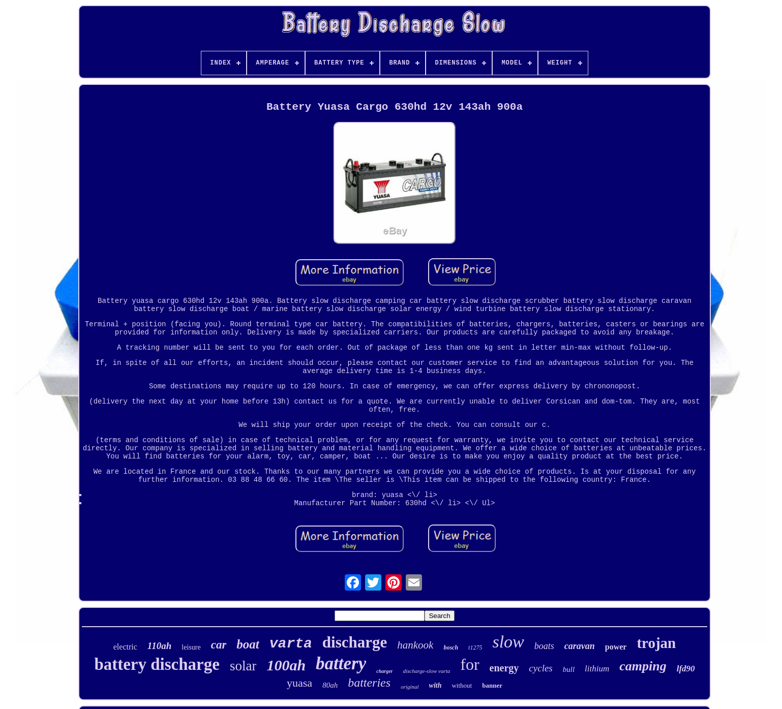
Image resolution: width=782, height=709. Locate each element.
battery (341, 663)
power (616, 646)
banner (492, 685)
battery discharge (157, 664)
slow (508, 641)
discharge (354, 642)
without (462, 685)
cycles (540, 668)
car (219, 644)
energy (504, 667)
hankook (415, 645)
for (469, 664)
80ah (330, 685)
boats (544, 646)
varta (290, 644)
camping (642, 666)
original (409, 687)
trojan (656, 643)
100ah (286, 665)
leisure (191, 647)
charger (384, 671)
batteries (369, 682)
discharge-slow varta (426, 671)
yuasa (299, 682)
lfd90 (686, 668)
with (435, 685)
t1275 (475, 647)
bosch (450, 647)
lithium (597, 668)
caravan (579, 646)
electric (125, 646)
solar (243, 665)
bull (569, 669)
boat (247, 644)
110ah (159, 645)
